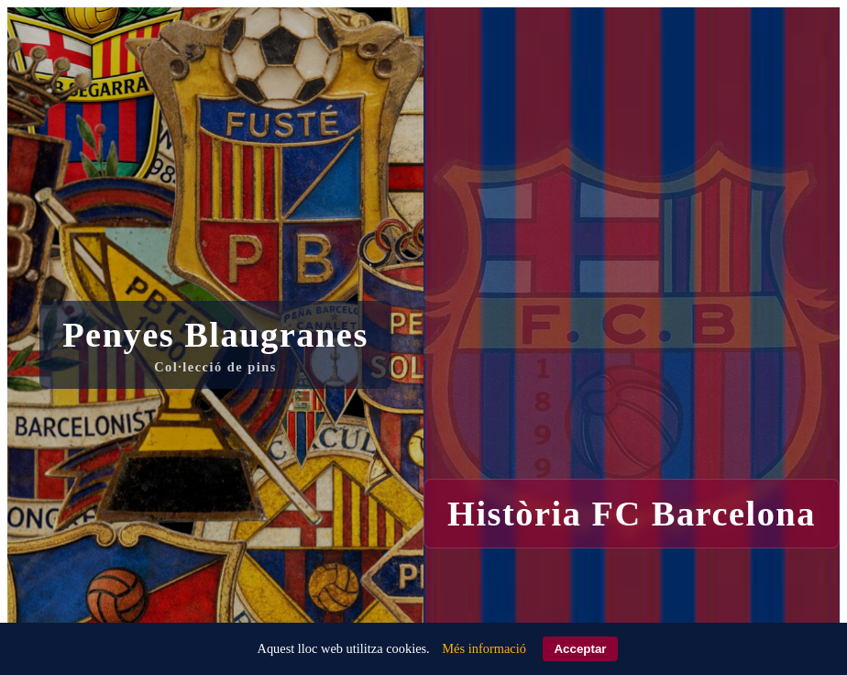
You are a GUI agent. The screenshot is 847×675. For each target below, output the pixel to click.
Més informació (484, 648)
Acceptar (580, 649)
